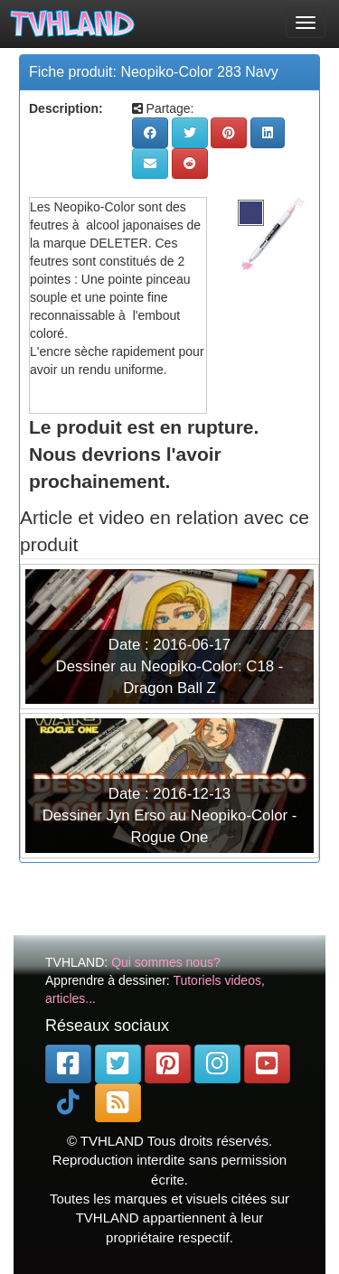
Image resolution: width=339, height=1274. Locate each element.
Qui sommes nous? (166, 962)
